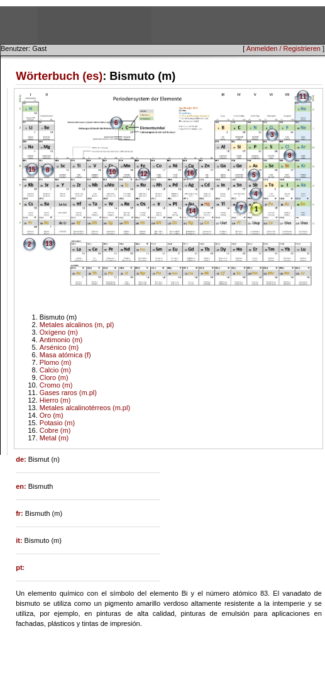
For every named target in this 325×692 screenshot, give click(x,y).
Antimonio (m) (61, 339)
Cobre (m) (55, 430)
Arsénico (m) (59, 347)
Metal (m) (54, 438)
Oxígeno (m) (59, 332)
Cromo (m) (56, 385)
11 (302, 96)
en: (22, 486)
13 (48, 243)
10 (112, 172)
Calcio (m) (55, 370)
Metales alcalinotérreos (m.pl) (85, 407)
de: (22, 459)
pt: (20, 567)
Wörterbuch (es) (59, 76)
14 (192, 211)
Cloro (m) (54, 377)
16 (190, 173)
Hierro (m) (55, 400)
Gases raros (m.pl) (68, 392)
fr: (20, 513)
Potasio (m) (57, 423)
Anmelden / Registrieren (283, 48)
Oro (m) (51, 415)
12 (143, 173)
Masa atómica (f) (65, 355)
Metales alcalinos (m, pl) (77, 324)
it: (20, 540)
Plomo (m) (56, 362)
